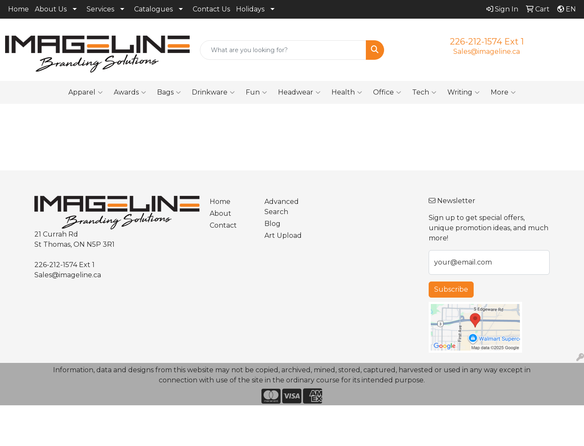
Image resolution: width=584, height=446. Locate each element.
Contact (223, 225)
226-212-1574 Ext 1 (487, 41)
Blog (272, 224)
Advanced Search (281, 207)
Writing (463, 92)
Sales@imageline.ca (486, 51)
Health (346, 92)
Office (387, 92)
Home (18, 9)
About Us (51, 9)
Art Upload (283, 235)
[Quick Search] (283, 50)
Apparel (85, 92)
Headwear (299, 92)
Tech (424, 92)
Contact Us (211, 9)
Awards (130, 92)
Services (100, 9)
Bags (169, 92)
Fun (256, 92)
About (220, 213)
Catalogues (153, 9)
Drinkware (213, 92)
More (503, 92)
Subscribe (451, 289)
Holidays (250, 9)
